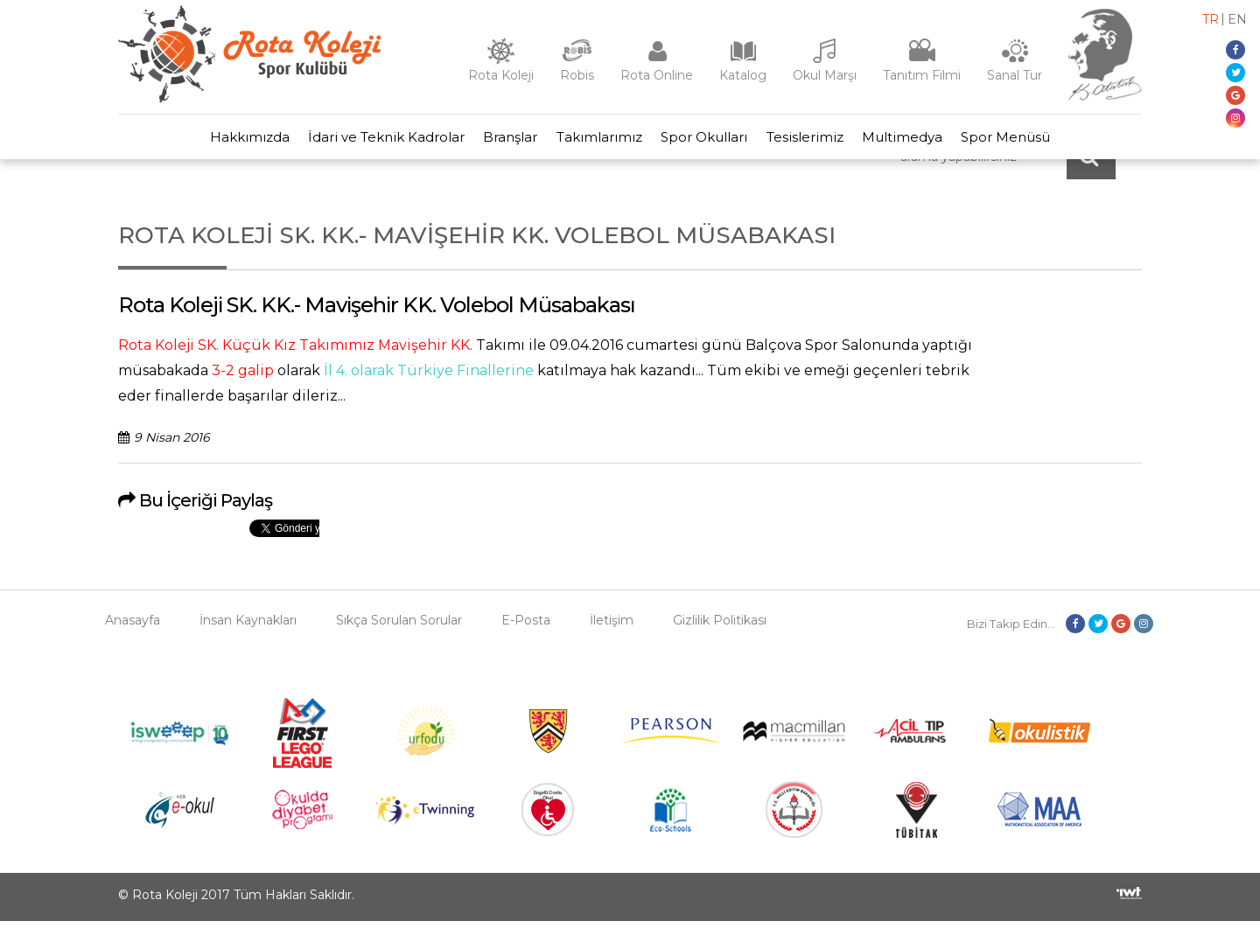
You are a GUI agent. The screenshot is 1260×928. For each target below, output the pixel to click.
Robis (577, 75)
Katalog (742, 75)
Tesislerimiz (813, 140)
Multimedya (917, 140)
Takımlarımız (597, 140)
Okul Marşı (825, 75)
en (1237, 19)
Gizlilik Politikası (719, 627)
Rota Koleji (501, 75)
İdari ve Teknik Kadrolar (372, 140)
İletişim (612, 627)
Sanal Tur (1014, 75)
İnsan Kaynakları (248, 627)
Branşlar (502, 140)
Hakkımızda (230, 140)
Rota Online (656, 75)
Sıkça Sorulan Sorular (399, 627)
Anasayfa (132, 627)
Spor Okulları (707, 140)
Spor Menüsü (1026, 140)
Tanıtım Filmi (922, 75)
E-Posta (525, 627)
